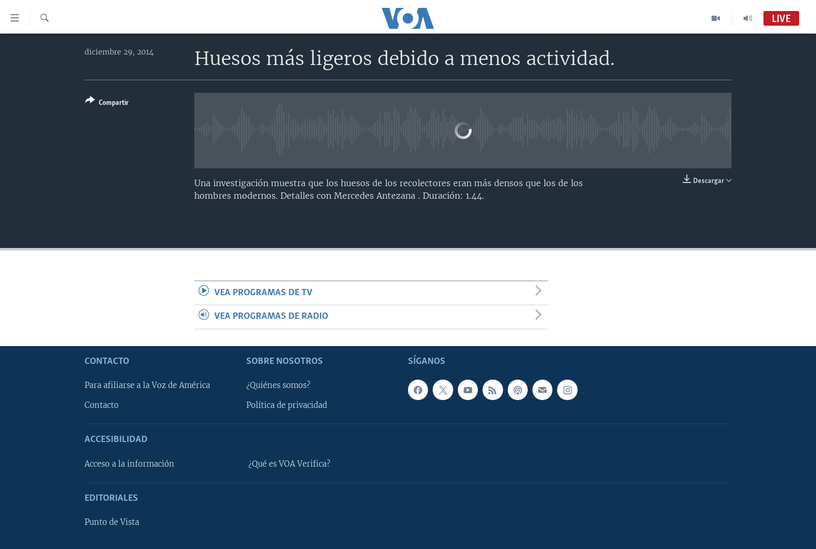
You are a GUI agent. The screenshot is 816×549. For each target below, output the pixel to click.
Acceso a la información (129, 463)
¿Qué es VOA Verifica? (289, 463)
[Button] (107, 103)
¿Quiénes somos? (278, 385)
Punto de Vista (112, 522)
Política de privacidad (286, 405)
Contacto (102, 405)
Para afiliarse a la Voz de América (147, 385)
